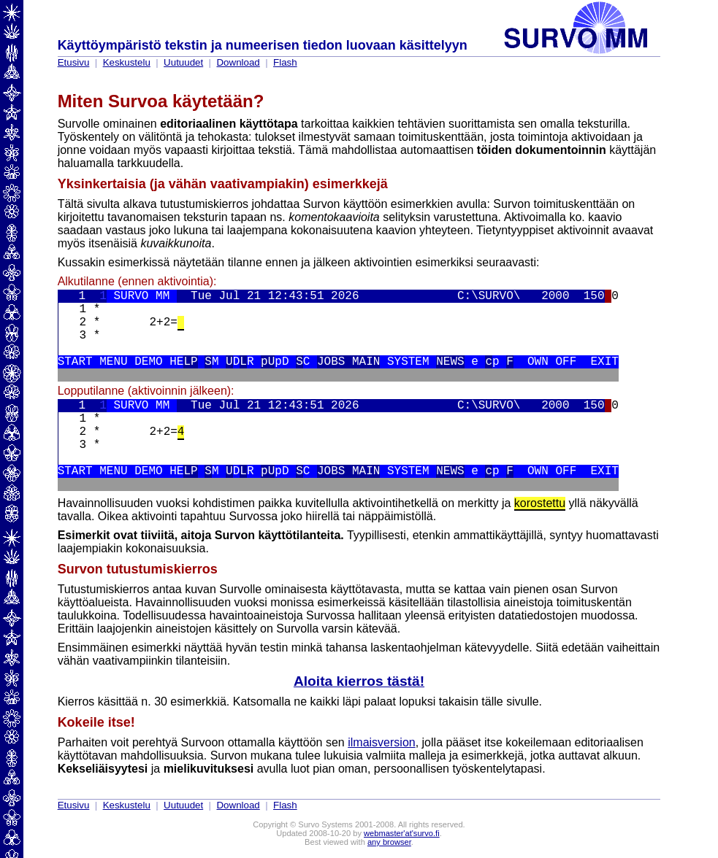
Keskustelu (126, 62)
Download (237, 62)
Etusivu (74, 62)
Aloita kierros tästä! (359, 681)
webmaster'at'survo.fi (402, 833)
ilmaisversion (381, 742)
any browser (389, 842)
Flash (285, 62)
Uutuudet (183, 62)
